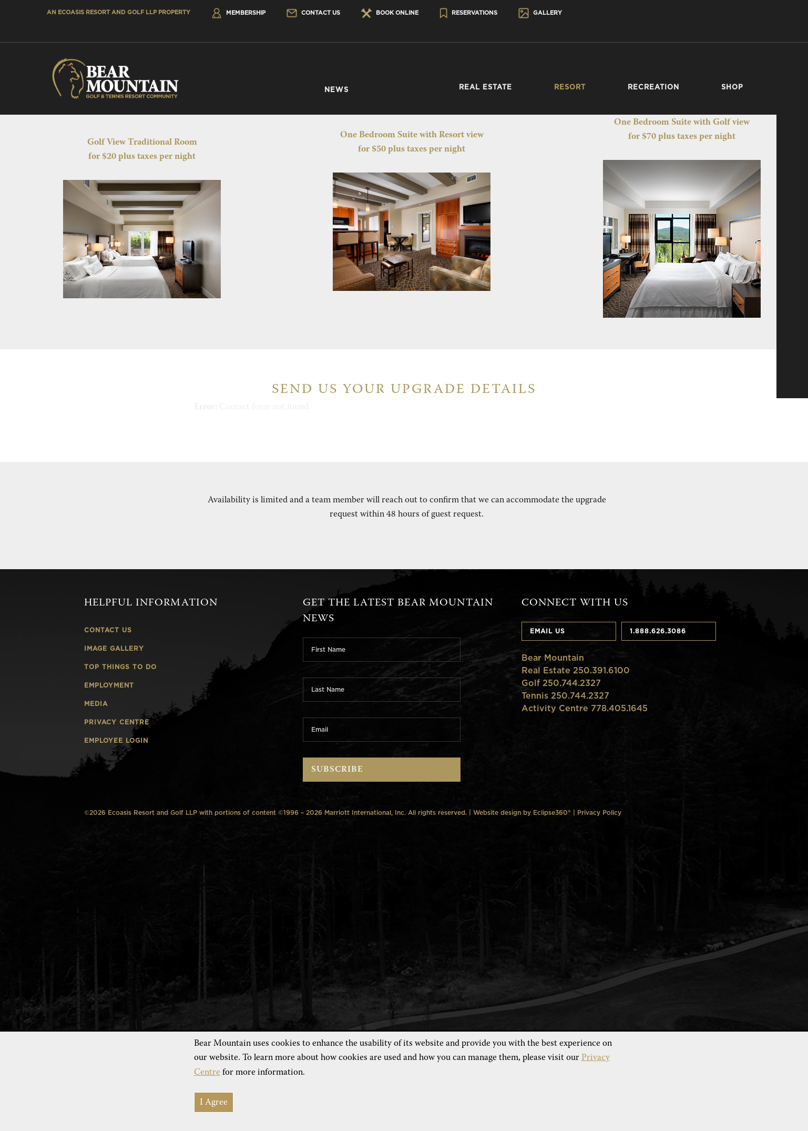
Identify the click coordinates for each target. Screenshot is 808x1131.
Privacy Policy (599, 812)
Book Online (389, 12)
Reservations (468, 12)
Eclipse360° (552, 812)
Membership (238, 12)
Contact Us (313, 12)
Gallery (540, 12)
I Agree (214, 1102)
